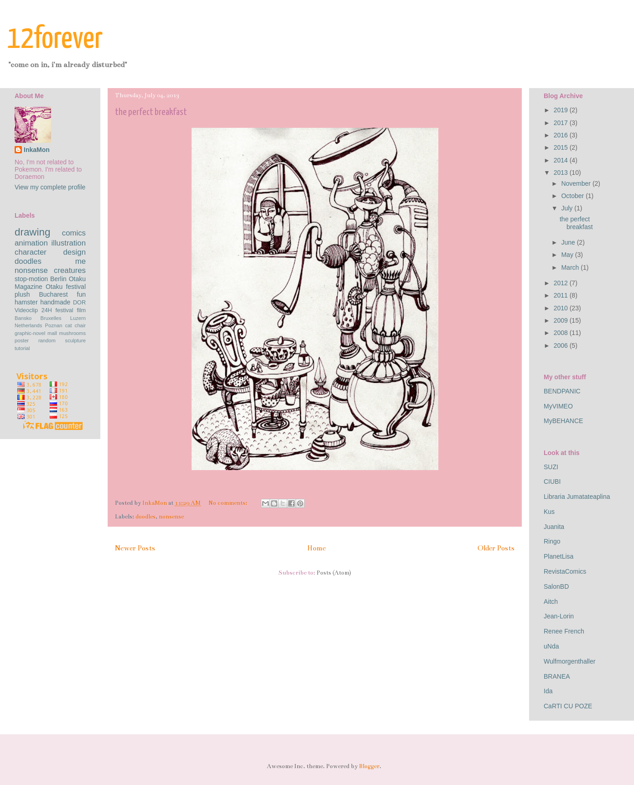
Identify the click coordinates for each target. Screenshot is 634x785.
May (568, 254)
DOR (79, 302)
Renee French (564, 631)
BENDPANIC (562, 391)
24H (47, 310)
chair (80, 325)
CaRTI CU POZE (568, 706)
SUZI (551, 467)
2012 (562, 283)
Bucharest (53, 294)
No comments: (228, 503)
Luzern (78, 318)
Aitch (551, 601)
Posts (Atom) (334, 572)
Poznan (53, 325)
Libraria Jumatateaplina (577, 496)
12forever (55, 39)
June (569, 242)
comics (74, 233)
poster (22, 340)
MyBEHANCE (563, 420)
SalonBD (556, 586)
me (80, 261)
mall (52, 333)
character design (50, 252)
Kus (549, 511)
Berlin (58, 279)
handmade (55, 302)
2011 (562, 295)
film (81, 310)
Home (316, 548)
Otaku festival (66, 286)
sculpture (75, 340)
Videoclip (26, 310)
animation (31, 243)
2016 (562, 135)
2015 (562, 147)
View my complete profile (50, 187)
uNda (551, 646)
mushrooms (72, 333)
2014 (562, 160)
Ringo (552, 541)
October (573, 195)
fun (81, 294)
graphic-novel (30, 333)
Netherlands (28, 325)
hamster (26, 302)
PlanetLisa (558, 556)
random (47, 340)
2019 (562, 110)
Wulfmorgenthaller (569, 661)
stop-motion (31, 279)
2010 (562, 308)
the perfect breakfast (151, 112)
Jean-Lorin (559, 616)
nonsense (171, 516)
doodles (145, 516)
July (567, 208)
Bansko (23, 318)
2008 (562, 332)
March (571, 267)
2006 (562, 345)
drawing (32, 232)
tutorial (22, 348)
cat (68, 325)
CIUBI (552, 481)
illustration (68, 243)
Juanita (554, 526)
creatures (70, 270)
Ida (548, 691)
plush (22, 294)
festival (64, 310)
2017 (562, 122)
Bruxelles (51, 318)
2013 (562, 172)
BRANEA (557, 676)
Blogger (369, 766)
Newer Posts (135, 548)
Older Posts (496, 548)
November (576, 183)
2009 (562, 320)
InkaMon (37, 149)
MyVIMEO (558, 406)
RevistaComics (565, 571)
